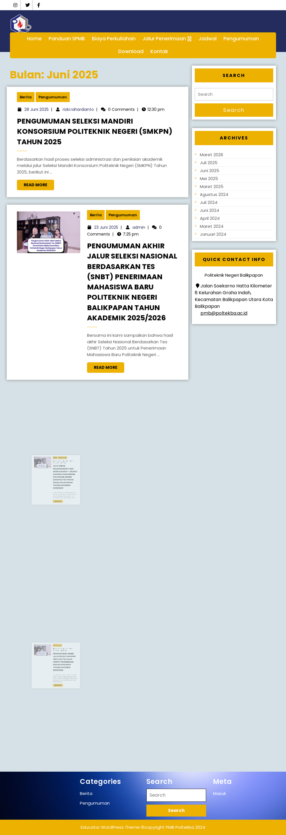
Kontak (159, 51)
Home (34, 38)
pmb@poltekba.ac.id (223, 313)
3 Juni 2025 (64, 657)
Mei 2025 (209, 178)
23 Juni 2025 (106, 233)
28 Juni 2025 (43, 112)
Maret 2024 (211, 226)
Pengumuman (241, 38)
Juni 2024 (209, 210)
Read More (45, 182)
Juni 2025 (209, 171)
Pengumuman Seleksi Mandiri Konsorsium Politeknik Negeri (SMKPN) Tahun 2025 (95, 132)
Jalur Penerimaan (164, 38)
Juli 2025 (208, 163)
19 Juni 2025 (64, 470)
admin (135, 233)
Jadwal (207, 38)
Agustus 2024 (214, 194)
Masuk (219, 793)
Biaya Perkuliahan (114, 38)
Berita (33, 101)
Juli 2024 (208, 202)
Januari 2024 (213, 234)
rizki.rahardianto (81, 112)
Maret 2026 (211, 155)
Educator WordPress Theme (110, 827)
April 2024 (210, 218)
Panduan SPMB (67, 38)
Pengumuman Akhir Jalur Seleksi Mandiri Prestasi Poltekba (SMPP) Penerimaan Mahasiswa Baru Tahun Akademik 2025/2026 (67, 663)
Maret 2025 (211, 186)
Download (131, 51)
